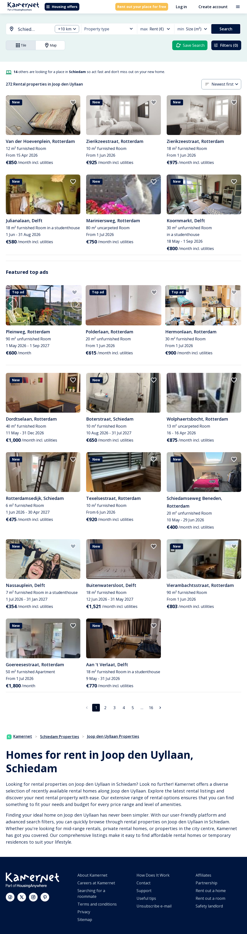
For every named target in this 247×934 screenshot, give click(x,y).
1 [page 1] (96, 707)
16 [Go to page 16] (151, 707)
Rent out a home (211, 890)
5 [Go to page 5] (133, 707)
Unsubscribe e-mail (154, 906)
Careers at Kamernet (96, 883)
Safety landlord (209, 906)
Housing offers (61, 6)
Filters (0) (225, 45)
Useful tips (146, 898)
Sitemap (84, 919)
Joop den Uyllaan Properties (113, 736)
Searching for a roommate (91, 893)
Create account (213, 6)
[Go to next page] (160, 708)
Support (144, 890)
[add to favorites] (73, 102)
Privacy (83, 911)
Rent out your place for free (141, 6)
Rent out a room (210, 898)
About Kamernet (92, 875)
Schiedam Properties (59, 736)
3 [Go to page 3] (114, 707)
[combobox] (26, 29)
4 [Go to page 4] (124, 707)
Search (226, 29)
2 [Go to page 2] (105, 707)
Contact (144, 883)
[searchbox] (33, 29)
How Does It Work (153, 875)
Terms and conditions (97, 904)
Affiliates (203, 875)
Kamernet (19, 736)
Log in (181, 6)
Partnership (206, 883)
